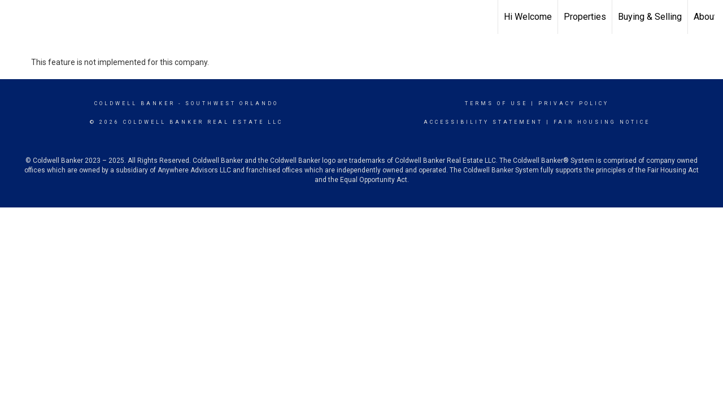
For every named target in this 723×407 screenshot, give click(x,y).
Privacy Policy (573, 103)
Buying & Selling (650, 16)
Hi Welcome (528, 16)
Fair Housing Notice (602, 122)
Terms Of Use (496, 103)
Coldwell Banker (134, 103)
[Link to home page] (14, 15)
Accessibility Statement (483, 122)
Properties (585, 16)
